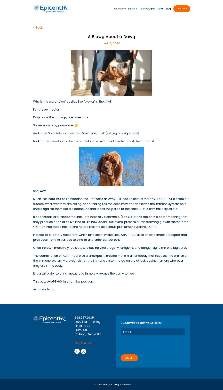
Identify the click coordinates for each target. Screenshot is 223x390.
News (160, 8)
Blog (168, 8)
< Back (38, 27)
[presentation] (145, 344)
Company (120, 8)
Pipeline (132, 8)
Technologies (147, 8)
